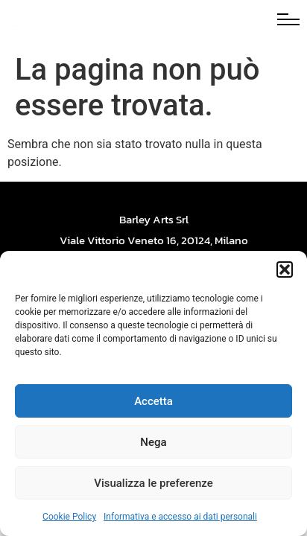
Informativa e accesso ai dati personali (180, 516)
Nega (153, 442)
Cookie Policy (69, 516)
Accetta (153, 401)
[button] (284, 269)
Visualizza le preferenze (153, 483)
